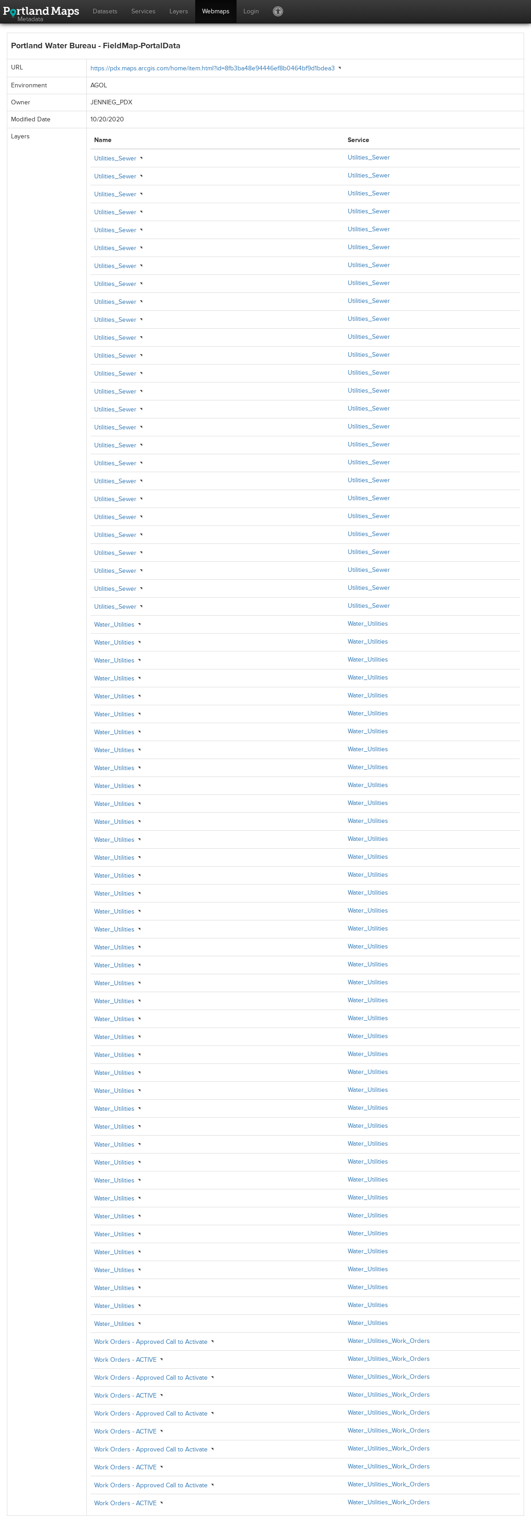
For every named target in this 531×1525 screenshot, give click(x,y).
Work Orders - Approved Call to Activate (151, 1342)
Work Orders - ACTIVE (125, 1360)
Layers (178, 11)
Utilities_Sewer (115, 158)
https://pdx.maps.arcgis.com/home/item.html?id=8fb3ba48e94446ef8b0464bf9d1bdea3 (212, 68)
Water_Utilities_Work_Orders (389, 1341)
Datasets (105, 11)
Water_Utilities (114, 624)
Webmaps (216, 11)
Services (143, 11)
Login (251, 11)
